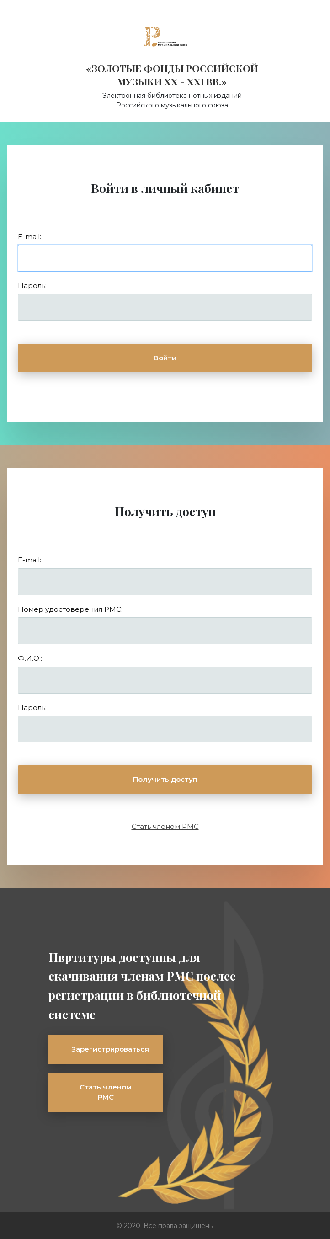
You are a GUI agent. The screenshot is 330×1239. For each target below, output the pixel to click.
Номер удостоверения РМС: (70, 609)
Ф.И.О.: (30, 658)
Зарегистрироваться (110, 1049)
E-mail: (29, 236)
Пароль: (32, 285)
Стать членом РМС (165, 826)
